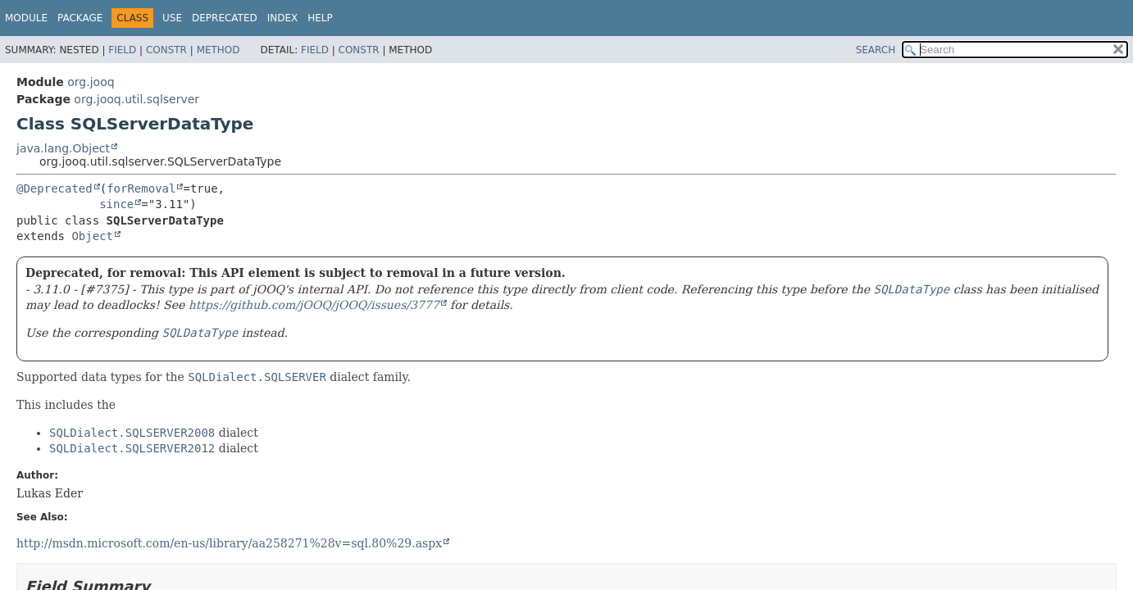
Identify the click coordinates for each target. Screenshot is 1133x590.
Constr (166, 50)
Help (320, 18)
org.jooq (90, 81)
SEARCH (876, 50)
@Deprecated (54, 188)
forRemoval (141, 188)
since (116, 204)
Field (122, 50)
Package (79, 18)
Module (26, 18)
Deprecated (224, 18)
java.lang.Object (63, 148)
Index (282, 18)
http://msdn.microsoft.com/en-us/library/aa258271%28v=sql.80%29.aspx (229, 543)
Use (172, 18)
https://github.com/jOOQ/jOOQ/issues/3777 (314, 304)
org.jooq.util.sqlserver (136, 99)
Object (92, 236)
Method (218, 50)
